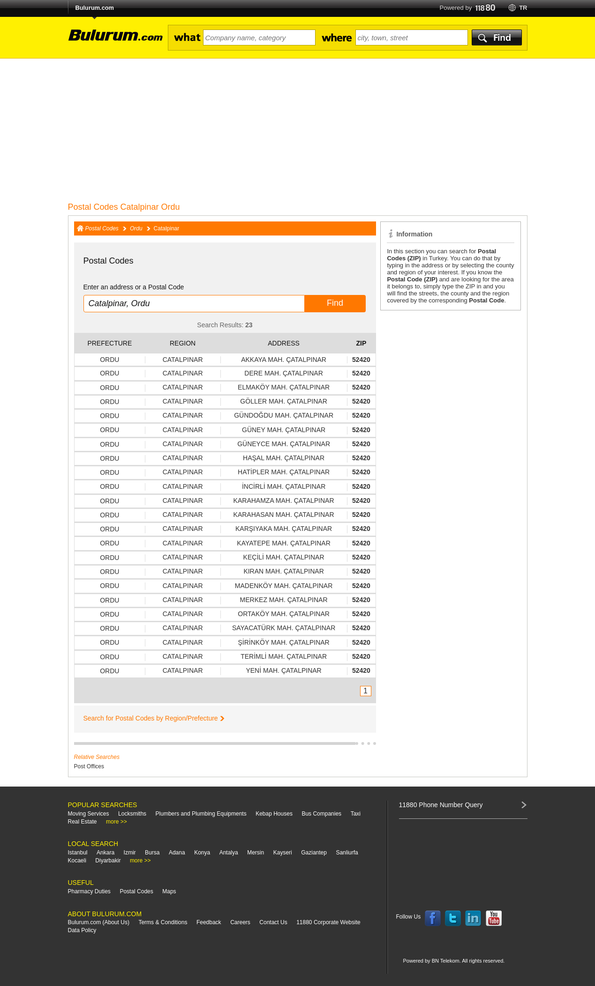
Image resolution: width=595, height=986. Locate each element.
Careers (240, 922)
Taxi (356, 813)
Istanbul (78, 852)
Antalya (228, 852)
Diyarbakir (108, 860)
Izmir (130, 852)
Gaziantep (314, 852)
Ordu (136, 228)
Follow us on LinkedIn (473, 919)
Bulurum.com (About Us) (98, 922)
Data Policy (82, 930)
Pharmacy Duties (89, 891)
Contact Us (273, 922)
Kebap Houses (274, 813)
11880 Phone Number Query (441, 805)
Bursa (152, 852)
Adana (177, 852)
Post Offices (89, 766)
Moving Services (88, 813)
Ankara (105, 852)
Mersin (255, 852)
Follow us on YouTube (493, 919)
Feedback (208, 922)
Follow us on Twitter (452, 919)
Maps (169, 891)
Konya (202, 852)
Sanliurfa (347, 852)
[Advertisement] (297, 128)
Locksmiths (132, 813)
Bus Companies (321, 813)
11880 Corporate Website (328, 922)
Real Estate (82, 821)
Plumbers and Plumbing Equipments (201, 813)
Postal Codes (102, 228)
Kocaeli (77, 860)
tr (523, 7)
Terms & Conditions (162, 922)
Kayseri (282, 852)
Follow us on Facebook (432, 919)
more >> (116, 821)
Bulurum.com (94, 7)
